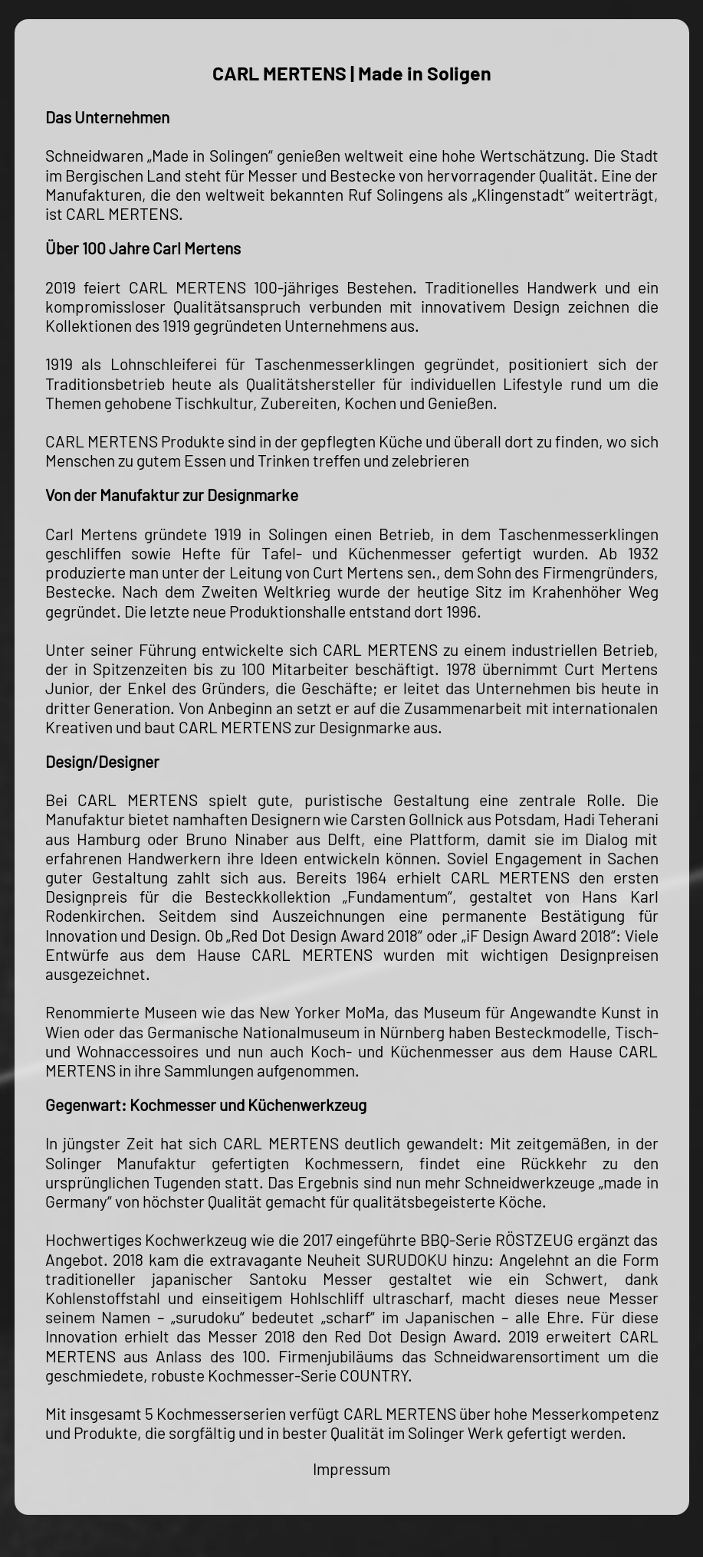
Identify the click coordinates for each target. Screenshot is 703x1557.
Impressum (351, 1468)
